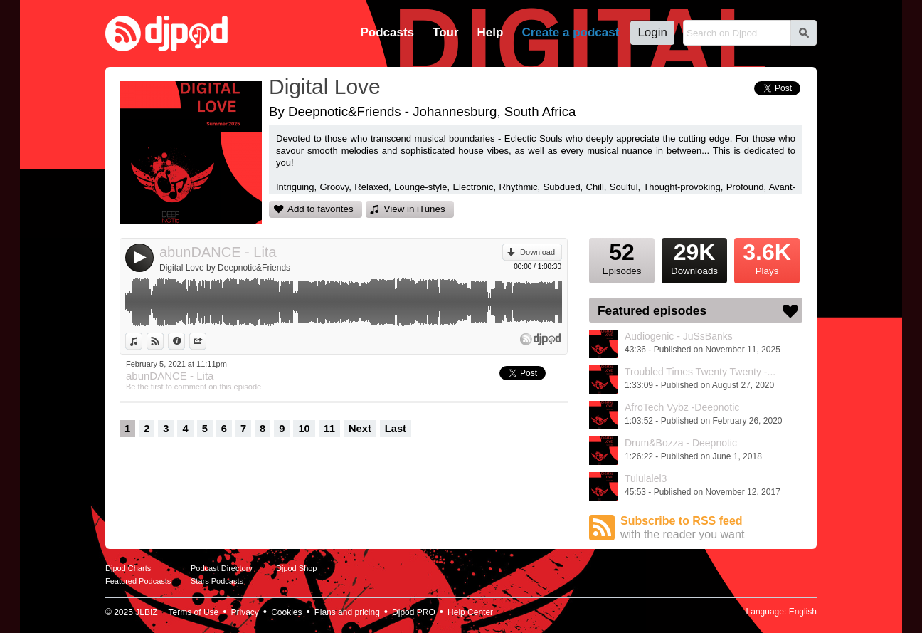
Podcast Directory (222, 568)
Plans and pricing (347, 612)
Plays (767, 257)
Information (184, 341)
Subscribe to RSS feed (711, 528)
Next (360, 428)
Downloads (694, 257)
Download (537, 252)
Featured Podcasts (138, 581)
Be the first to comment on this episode (193, 386)
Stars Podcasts (217, 581)
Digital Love (325, 86)
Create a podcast (570, 32)
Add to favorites (320, 209)
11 (329, 428)
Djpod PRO (413, 612)
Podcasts (387, 32)
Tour (446, 32)
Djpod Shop (296, 568)
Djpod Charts (128, 568)
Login (652, 32)
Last (395, 428)
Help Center (470, 612)
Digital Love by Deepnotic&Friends (224, 268)
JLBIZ (146, 612)
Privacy (245, 612)
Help (490, 32)
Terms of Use (194, 612)
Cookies (286, 612)
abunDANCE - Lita (218, 252)
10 (303, 428)
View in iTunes (414, 209)
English (803, 612)
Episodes (622, 257)
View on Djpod (163, 341)
